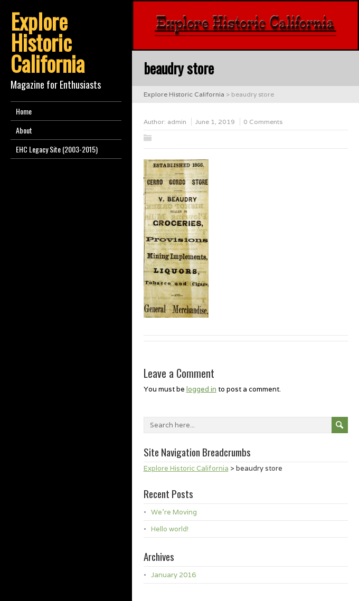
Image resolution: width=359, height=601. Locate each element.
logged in (201, 389)
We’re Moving (174, 512)
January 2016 (173, 574)
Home (24, 111)
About (24, 130)
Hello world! (169, 528)
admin (176, 122)
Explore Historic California (47, 42)
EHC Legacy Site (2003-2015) (57, 149)
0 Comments (262, 122)
